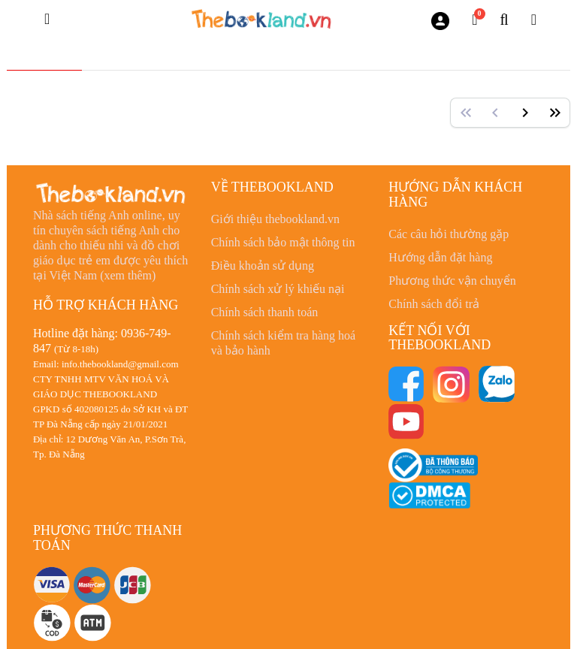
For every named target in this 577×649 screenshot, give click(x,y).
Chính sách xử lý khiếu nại (278, 288)
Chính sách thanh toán (265, 312)
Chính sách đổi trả (433, 303)
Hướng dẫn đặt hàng (440, 257)
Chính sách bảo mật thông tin (283, 242)
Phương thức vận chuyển (452, 280)
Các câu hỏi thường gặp (448, 234)
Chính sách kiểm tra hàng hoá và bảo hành (283, 343)
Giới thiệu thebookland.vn (275, 219)
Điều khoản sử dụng (262, 265)
